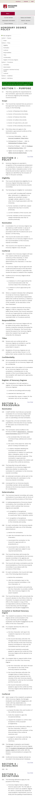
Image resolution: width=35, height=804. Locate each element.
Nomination (6, 47)
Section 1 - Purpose (6, 38)
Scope (5, 40)
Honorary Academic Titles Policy (18, 138)
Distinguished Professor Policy (17, 143)
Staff (32, 1)
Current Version (8, 17)
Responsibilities (7, 52)
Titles (4, 55)
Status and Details (26, 17)
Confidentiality (7, 57)
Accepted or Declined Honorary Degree (11, 70)
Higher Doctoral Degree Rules (17, 152)
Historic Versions (25, 20)
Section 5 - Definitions (7, 78)
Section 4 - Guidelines (7, 75)
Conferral (5, 50)
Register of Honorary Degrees (10, 59)
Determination (6, 67)
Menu (7, 13)
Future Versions (8, 23)
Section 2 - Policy (5, 42)
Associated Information (8, 20)
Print (25, 23)
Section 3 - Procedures (7, 62)
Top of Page (30, 156)
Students (26, 1)
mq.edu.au (18, 1)
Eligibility (5, 45)
